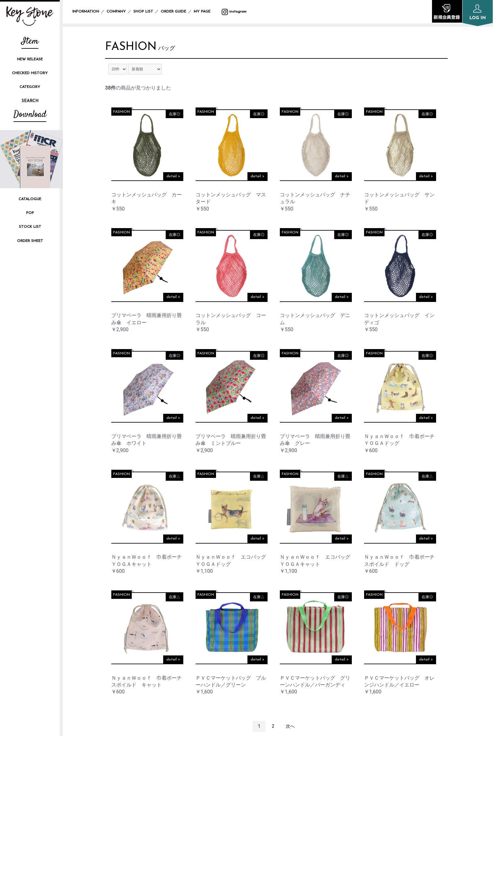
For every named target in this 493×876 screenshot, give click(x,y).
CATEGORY (29, 87)
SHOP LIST (143, 12)
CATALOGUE (30, 199)
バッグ (166, 49)
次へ (290, 726)
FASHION (131, 47)
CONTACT (362, 796)
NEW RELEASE (30, 59)
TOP (216, 754)
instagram (234, 12)
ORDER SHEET (30, 241)
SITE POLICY (365, 775)
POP (30, 213)
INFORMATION (85, 12)
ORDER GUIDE (173, 12)
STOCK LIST (30, 227)
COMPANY (116, 12)
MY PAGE (206, 12)
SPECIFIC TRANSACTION (378, 786)
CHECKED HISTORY (30, 73)
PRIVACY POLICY (369, 765)
